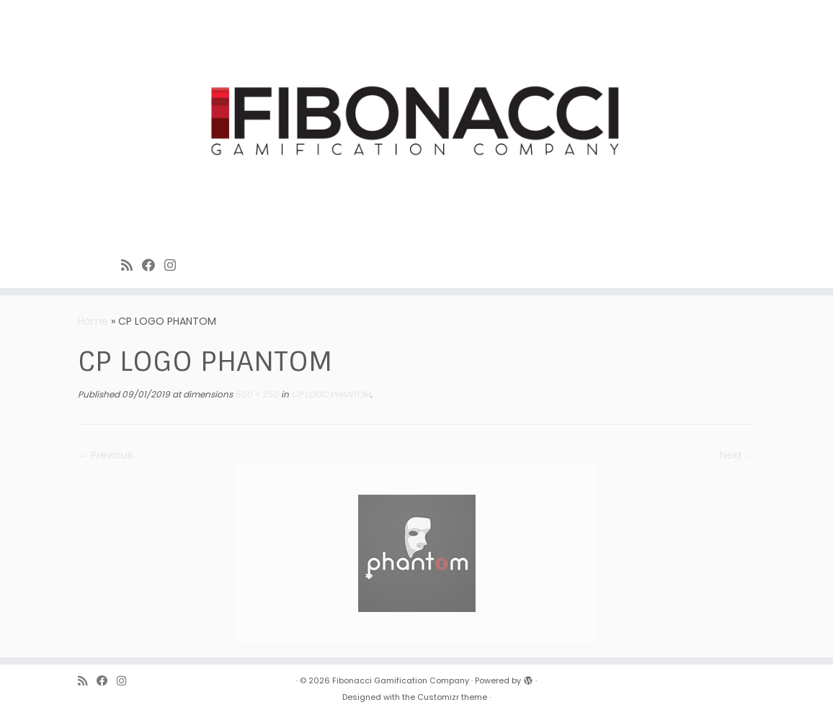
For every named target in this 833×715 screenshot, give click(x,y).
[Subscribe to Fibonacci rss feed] (131, 265)
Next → (737, 455)
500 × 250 (256, 394)
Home (93, 321)
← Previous (105, 455)
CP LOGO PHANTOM (329, 394)
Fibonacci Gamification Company (400, 680)
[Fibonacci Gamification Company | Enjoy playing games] (416, 122)
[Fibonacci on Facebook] (153, 265)
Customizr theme (452, 697)
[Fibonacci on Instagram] (174, 265)
